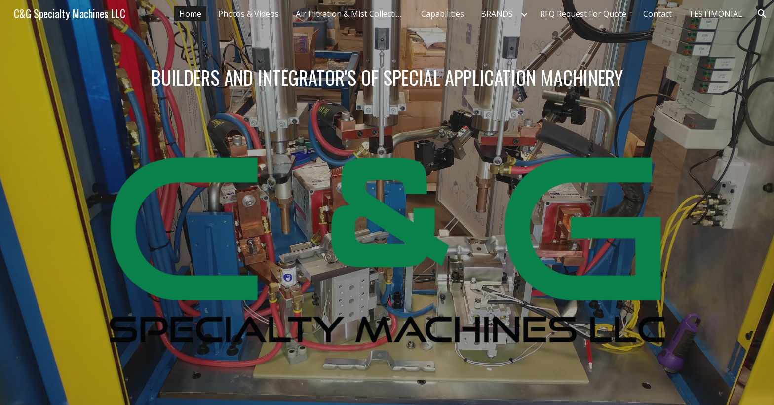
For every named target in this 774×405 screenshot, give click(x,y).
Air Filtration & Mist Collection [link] (351, 13)
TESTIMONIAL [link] (715, 13)
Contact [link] (657, 13)
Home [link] (190, 13)
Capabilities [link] (442, 13)
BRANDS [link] (497, 13)
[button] (762, 14)
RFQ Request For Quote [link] (583, 13)
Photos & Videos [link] (248, 13)
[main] (387, 77)
